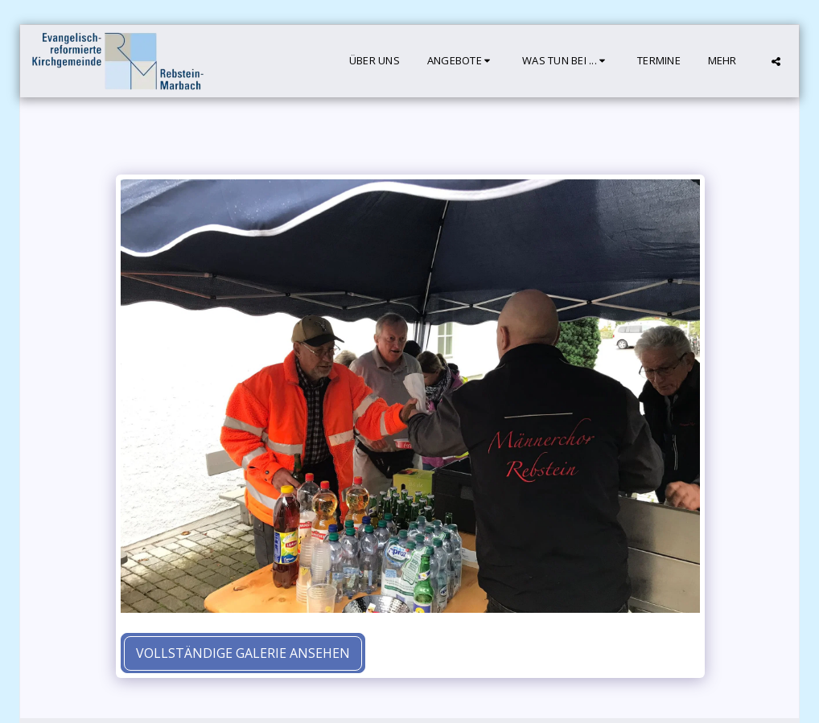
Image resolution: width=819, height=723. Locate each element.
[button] (461, 61)
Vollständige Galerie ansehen (243, 653)
